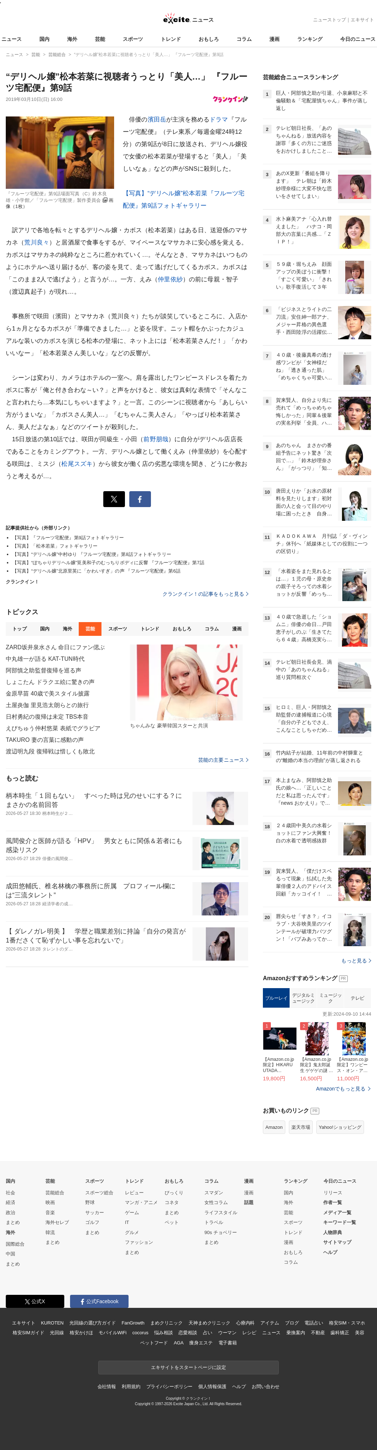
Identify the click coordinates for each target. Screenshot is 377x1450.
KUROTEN (52, 1323)
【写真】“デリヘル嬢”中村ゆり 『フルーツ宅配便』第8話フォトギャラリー (91, 554)
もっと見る (356, 961)
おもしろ (209, 39)
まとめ (13, 1222)
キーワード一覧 (339, 1222)
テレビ (357, 998)
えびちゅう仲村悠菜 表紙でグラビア (53, 728)
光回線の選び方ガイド (92, 1323)
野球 (90, 1202)
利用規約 (131, 1386)
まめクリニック (166, 1323)
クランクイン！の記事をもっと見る (205, 594)
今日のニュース (358, 39)
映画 (50, 1202)
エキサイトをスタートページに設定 (188, 1367)
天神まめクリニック (209, 1323)
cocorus (140, 1332)
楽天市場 (300, 1127)
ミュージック (330, 998)
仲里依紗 (170, 279)
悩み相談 (163, 1332)
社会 (10, 1192)
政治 (10, 1212)
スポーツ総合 (99, 1192)
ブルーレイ (276, 998)
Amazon (274, 1127)
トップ (19, 629)
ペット (172, 1222)
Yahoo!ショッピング (340, 1127)
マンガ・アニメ (141, 1202)
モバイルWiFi (112, 1332)
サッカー (94, 1212)
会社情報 (107, 1386)
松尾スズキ (76, 463)
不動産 (318, 1332)
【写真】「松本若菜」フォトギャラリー (55, 546)
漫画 (274, 39)
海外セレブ (57, 1222)
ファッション (139, 1242)
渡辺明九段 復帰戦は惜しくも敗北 (50, 751)
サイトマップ (337, 1242)
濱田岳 (157, 119)
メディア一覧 (337, 1212)
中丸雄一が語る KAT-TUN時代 (45, 659)
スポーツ (133, 39)
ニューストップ (329, 19)
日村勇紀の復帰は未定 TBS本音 (47, 717)
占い (207, 1332)
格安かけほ (81, 1332)
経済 (10, 1202)
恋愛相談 (187, 1332)
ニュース (11, 39)
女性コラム (216, 1202)
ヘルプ (330, 1252)
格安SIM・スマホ (347, 1323)
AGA (178, 1342)
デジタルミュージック (303, 998)
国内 (44, 39)
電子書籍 (227, 1342)
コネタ (172, 1202)
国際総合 (15, 1244)
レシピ (249, 1332)
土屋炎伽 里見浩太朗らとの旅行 (47, 705)
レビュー (134, 1192)
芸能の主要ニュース (223, 759)
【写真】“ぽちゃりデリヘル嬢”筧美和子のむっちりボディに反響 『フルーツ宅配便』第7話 (108, 562)
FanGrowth (133, 1323)
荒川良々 (36, 242)
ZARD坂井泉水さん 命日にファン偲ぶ (55, 647)
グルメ (132, 1232)
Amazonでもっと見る (340, 1089)
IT (127, 1222)
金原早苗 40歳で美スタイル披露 (48, 693)
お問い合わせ (266, 1386)
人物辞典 (332, 1232)
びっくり (174, 1192)
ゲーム (132, 1212)
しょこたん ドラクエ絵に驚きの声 (50, 682)
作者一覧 (332, 1202)
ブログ (292, 1323)
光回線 (57, 1332)
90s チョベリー (220, 1232)
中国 (10, 1253)
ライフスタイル (220, 1212)
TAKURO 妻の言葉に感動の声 (45, 740)
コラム (244, 39)
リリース (333, 1192)
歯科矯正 (339, 1332)
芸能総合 (55, 1192)
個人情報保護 (212, 1386)
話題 (249, 1202)
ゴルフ (92, 1222)
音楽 (50, 1212)
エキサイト (362, 19)
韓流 (50, 1232)
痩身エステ (200, 1342)
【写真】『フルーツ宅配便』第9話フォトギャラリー (68, 537)
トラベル (213, 1222)
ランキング (309, 39)
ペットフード (154, 1342)
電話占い (313, 1323)
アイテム (269, 1323)
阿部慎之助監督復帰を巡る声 (44, 670)
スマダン (213, 1192)
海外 (72, 39)
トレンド (171, 39)
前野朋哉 (155, 439)
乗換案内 (295, 1332)
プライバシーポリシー (169, 1386)
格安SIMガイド (28, 1332)
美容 (359, 1332)
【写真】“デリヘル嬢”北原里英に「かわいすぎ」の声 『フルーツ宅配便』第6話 (96, 571)
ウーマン (227, 1332)
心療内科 (245, 1323)
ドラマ (218, 119)
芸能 (100, 39)
